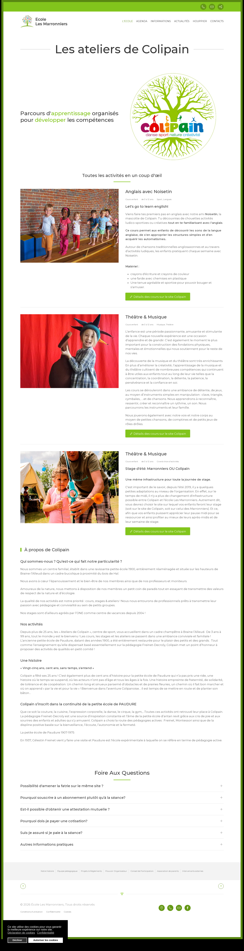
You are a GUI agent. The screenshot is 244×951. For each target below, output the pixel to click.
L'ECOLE (127, 21)
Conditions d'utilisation (31, 911)
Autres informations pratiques (46, 844)
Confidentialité (53, 911)
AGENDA (141, 21)
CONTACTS (217, 21)
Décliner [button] (17, 940)
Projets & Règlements (91, 871)
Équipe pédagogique (67, 871)
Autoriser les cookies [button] (45, 940)
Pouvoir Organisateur (116, 871)
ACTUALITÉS (181, 21)
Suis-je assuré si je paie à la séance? (51, 833)
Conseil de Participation (142, 871)
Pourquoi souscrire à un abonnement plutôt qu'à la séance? (72, 798)
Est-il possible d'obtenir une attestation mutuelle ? (65, 809)
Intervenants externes (192, 871)
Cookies (67, 911)
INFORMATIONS (161, 21)
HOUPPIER (200, 21)
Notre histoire (47, 871)
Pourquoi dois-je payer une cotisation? (53, 821)
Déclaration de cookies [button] (21, 932)
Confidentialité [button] (45, 932)
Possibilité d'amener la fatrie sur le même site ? (61, 786)
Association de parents (168, 871)
